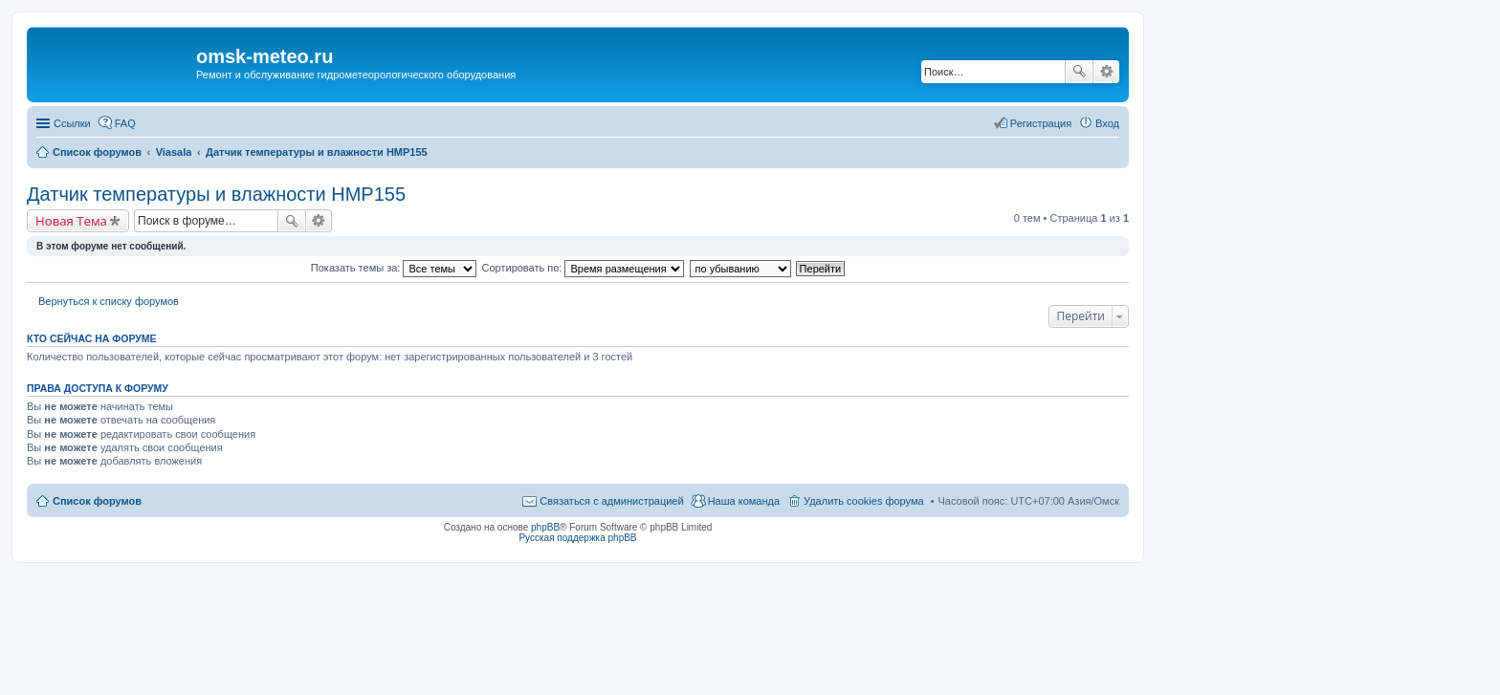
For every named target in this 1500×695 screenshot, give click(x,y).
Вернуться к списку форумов (108, 301)
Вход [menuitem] (1107, 123)
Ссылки (72, 123)
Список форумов (97, 501)
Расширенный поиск (1106, 71)
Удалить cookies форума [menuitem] (864, 501)
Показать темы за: (394, 267)
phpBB (545, 527)
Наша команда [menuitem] (744, 501)
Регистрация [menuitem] (1040, 123)
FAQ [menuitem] (125, 123)
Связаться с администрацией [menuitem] (611, 501)
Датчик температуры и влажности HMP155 (216, 194)
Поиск (1079, 71)
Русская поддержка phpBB (577, 537)
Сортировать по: (583, 267)
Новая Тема (71, 220)
